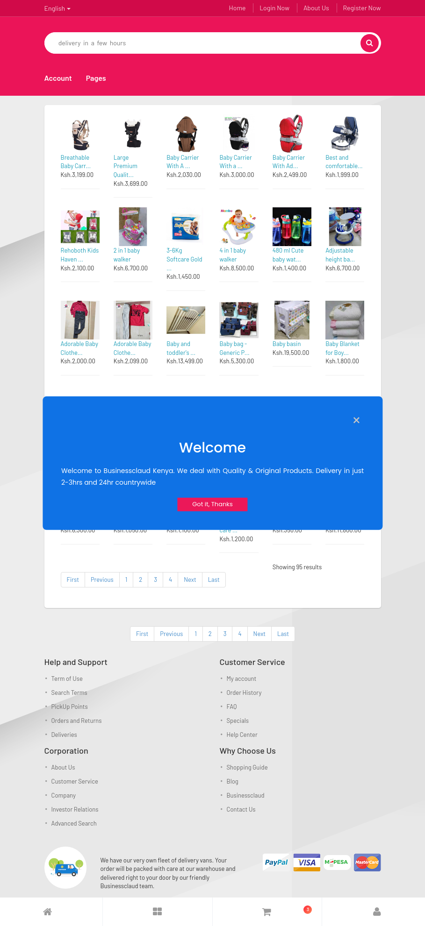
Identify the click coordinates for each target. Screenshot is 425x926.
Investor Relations (75, 809)
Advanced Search (74, 823)
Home (237, 8)
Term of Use (67, 678)
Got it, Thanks (212, 504)
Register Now (362, 8)
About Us (316, 8)
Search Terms (69, 692)
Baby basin (287, 343)
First (73, 579)
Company (63, 795)
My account (242, 678)
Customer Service (74, 781)
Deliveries (64, 734)
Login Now (274, 8)
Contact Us (241, 809)
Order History (244, 692)
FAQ (232, 706)
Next (190, 579)
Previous (102, 579)
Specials (238, 720)
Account (58, 77)
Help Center (242, 734)
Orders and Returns (76, 720)
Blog (232, 781)
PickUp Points (69, 706)
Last (214, 579)
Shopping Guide (247, 767)
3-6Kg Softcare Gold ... (184, 259)
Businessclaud (246, 795)
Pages (96, 77)
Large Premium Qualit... (125, 166)
